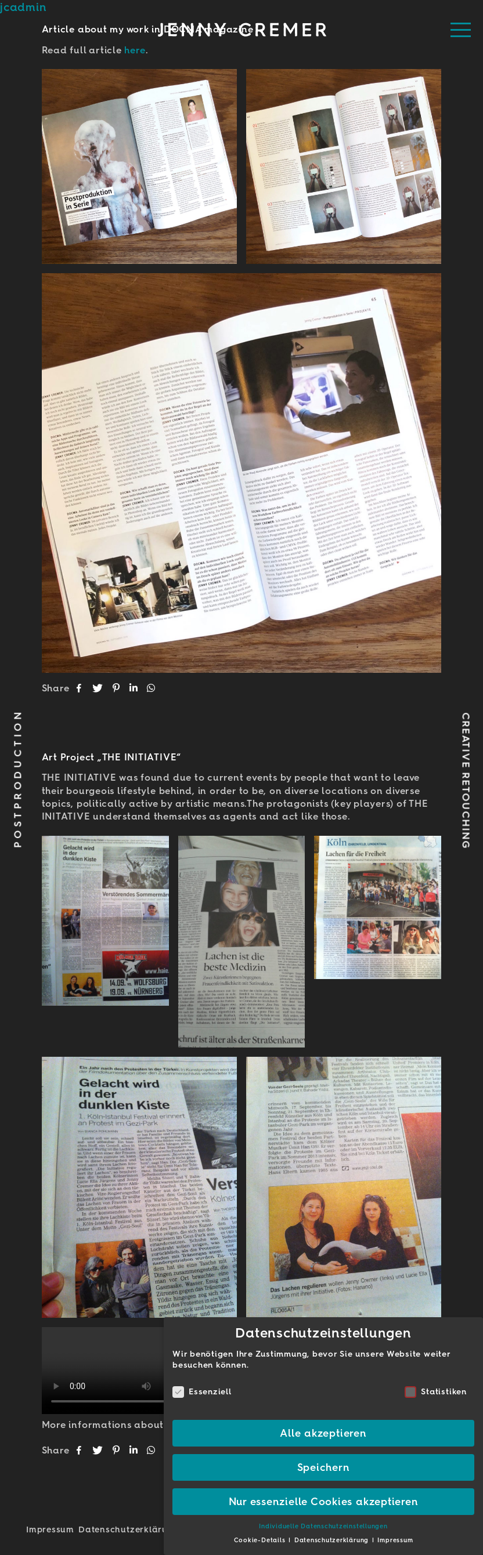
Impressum (50, 1529)
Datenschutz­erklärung (128, 1529)
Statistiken (435, 1391)
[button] (80, 688)
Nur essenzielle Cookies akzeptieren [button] (324, 1501)
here (134, 50)
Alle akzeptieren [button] (323, 1433)
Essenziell (202, 1391)
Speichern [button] (323, 1467)
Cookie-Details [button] (261, 1540)
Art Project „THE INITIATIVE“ (112, 757)
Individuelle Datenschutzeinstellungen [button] (323, 1526)
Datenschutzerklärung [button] (332, 1540)
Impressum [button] (395, 1540)
